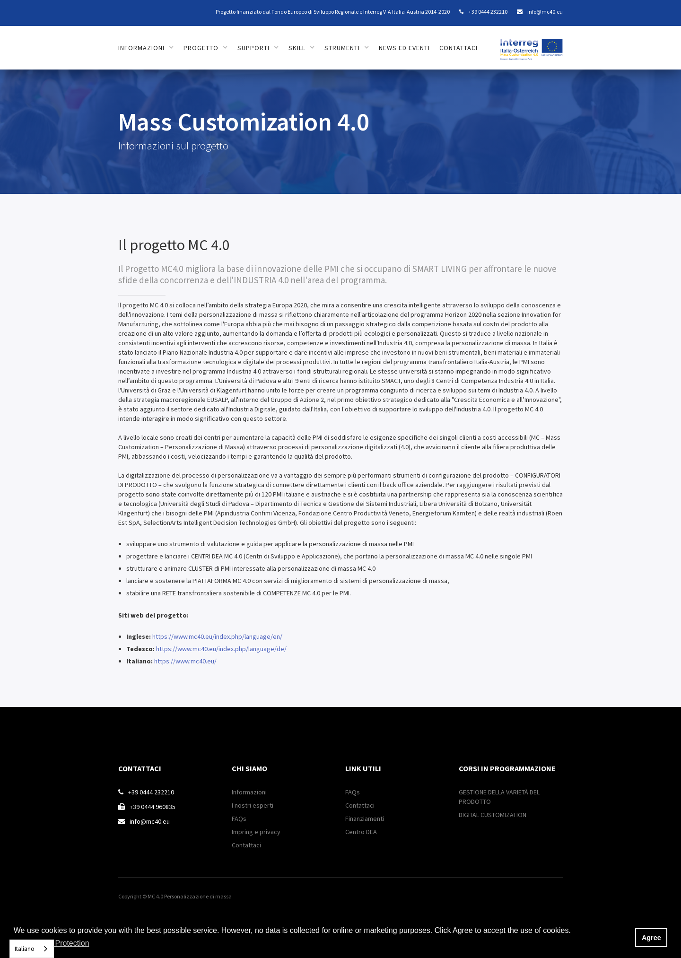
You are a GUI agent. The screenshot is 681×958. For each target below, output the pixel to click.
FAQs (239, 818)
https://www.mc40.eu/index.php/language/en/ (217, 636)
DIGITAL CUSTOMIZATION (492, 814)
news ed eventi (404, 48)
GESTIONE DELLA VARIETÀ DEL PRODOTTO (499, 797)
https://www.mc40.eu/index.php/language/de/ (221, 648)
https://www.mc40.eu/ (185, 661)
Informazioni (249, 792)
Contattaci (246, 845)
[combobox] (31, 949)
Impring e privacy (256, 831)
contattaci (458, 48)
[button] (146, 48)
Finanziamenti (364, 818)
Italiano (25, 949)
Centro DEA (361, 831)
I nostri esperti (252, 805)
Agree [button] (651, 937)
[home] (531, 44)
